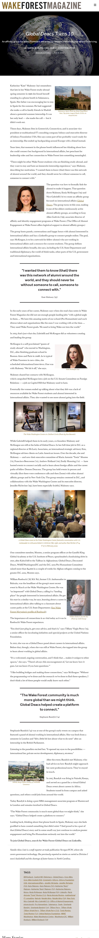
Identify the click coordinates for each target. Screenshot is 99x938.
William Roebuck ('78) (39, 919)
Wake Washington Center (44, 916)
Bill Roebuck (28, 877)
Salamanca (52, 904)
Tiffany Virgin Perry (31, 910)
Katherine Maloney (63, 889)
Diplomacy (47, 877)
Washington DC (61, 916)
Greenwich (47, 880)
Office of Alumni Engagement (61, 901)
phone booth (29, 904)
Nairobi (37, 898)
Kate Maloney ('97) (47, 886)
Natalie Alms (46, 898)
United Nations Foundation (49, 913)
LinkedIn (63, 892)
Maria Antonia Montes (55, 895)
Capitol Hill (38, 877)
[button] (95, 5)
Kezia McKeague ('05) (51, 892)
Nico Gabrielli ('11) (42, 901)
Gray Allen (68, 877)
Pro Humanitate (41, 904)
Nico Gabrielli (29, 901)
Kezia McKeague (35, 892)
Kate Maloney (33, 886)
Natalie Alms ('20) (59, 898)
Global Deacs (58, 877)
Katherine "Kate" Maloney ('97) (43, 889)
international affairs (35, 883)
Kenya (26, 892)
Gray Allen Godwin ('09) (33, 880)
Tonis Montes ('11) (31, 913)
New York (71, 898)
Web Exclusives (43, 52)
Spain (60, 904)
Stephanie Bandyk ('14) (40, 907)
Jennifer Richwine (51, 883)
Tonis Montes (65, 910)
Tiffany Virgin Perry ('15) (49, 910)
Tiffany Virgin (66, 907)
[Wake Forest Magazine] (41, 7)
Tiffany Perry (55, 907)
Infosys (55, 880)
